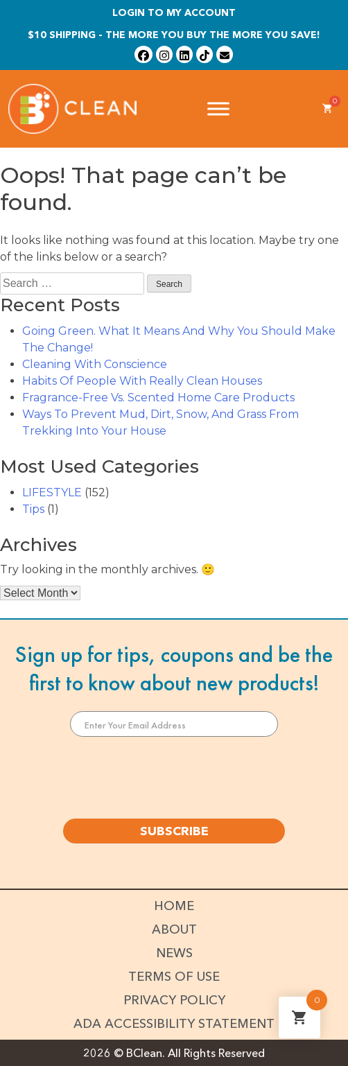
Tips (33, 509)
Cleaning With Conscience (94, 364)
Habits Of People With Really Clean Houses (142, 380)
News (174, 953)
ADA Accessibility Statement (174, 1023)
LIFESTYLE (52, 492)
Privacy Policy (174, 1000)
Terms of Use (174, 976)
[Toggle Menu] (218, 108)
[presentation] (174, 778)
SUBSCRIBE (174, 831)
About (174, 929)
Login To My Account (174, 12)
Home (174, 906)
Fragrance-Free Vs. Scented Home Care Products (158, 397)
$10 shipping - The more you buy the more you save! (174, 34)
